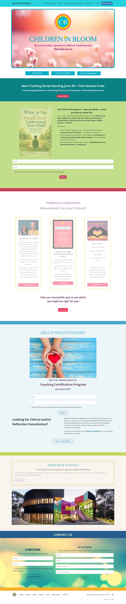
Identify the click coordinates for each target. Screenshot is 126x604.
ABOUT (53, 3)
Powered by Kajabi (109, 600)
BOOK (60, 3)
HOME (47, 3)
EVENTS (66, 3)
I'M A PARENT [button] (37, 73)
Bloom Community (94, 431)
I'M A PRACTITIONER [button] (63, 73)
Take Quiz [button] (63, 310)
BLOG (72, 3)
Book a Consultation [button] (63, 441)
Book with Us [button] (107, 3)
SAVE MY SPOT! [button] (63, 96)
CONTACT (89, 3)
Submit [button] (63, 177)
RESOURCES (80, 3)
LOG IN (97, 3)
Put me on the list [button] (33, 577)
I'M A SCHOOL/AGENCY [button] (88, 73)
